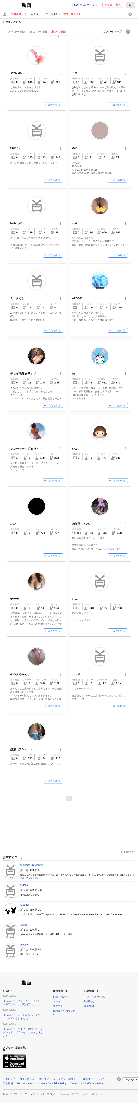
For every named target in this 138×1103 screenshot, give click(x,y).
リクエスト (59, 1006)
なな (13, 523)
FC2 (12, 5)
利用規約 (89, 1001)
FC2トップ (9, 1078)
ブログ (51, 1094)
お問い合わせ (26, 1078)
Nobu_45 (16, 223)
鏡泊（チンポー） (21, 749)
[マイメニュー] (130, 14)
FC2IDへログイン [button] (84, 4)
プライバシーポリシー (65, 1078)
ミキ (75, 73)
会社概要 (44, 1078)
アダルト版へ (112, 4)
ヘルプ (56, 1001)
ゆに (75, 148)
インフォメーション (95, 996)
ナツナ (14, 598)
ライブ (14, 1094)
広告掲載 (8, 1083)
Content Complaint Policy (52, 1083)
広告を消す (130, 852)
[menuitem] (130, 5)
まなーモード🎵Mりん (24, 448)
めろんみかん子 (20, 674)
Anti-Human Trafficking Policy (87, 1083)
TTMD (6, 21)
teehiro (23, 925)
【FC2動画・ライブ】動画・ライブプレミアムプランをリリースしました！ (23, 1032)
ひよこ (76, 448)
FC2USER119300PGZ (31, 865)
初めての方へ (60, 996)
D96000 (24, 944)
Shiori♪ (15, 148)
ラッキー (77, 674)
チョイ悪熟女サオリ (23, 373)
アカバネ (16, 73)
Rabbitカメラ (27, 905)
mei (74, 223)
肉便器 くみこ (82, 523)
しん (75, 598)
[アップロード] (4, 14)
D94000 (24, 885)
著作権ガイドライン (94, 1078)
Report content (25, 1083)
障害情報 (89, 1006)
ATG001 (77, 298)
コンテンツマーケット (32, 1094)
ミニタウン (17, 298)
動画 (5, 1094)
